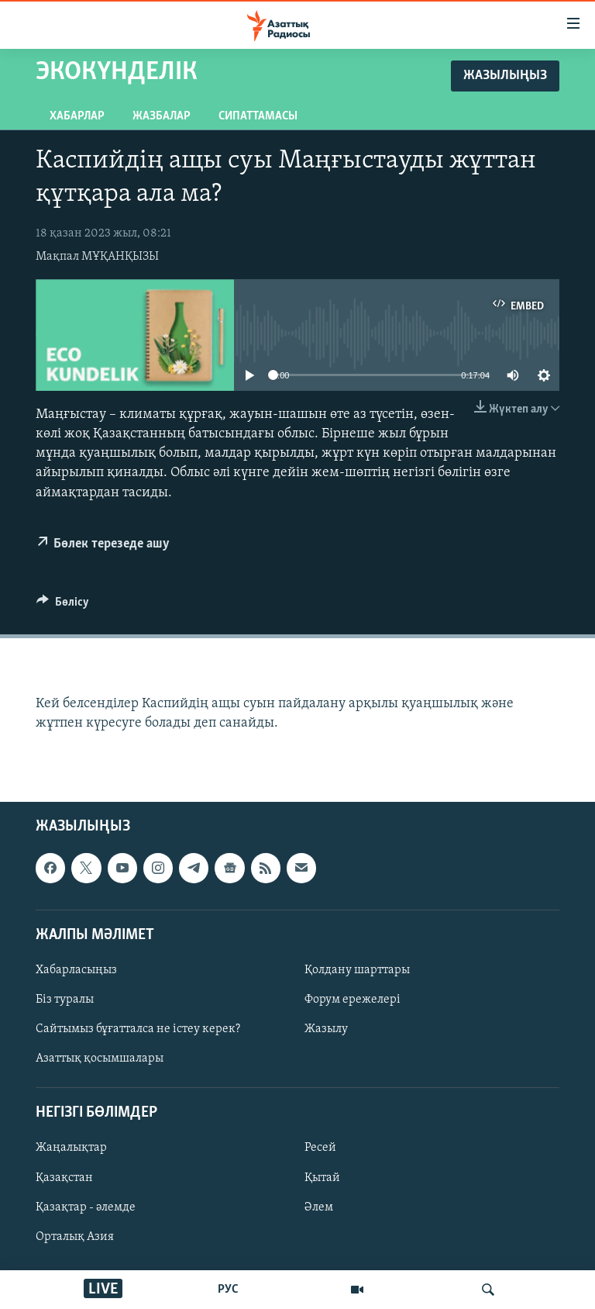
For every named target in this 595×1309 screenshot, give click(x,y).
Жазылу (326, 1029)
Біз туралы (65, 999)
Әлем (318, 1207)
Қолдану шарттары (357, 970)
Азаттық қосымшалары (99, 1058)
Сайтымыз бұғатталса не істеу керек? (138, 1029)
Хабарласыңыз (76, 970)
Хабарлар (77, 116)
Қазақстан (64, 1178)
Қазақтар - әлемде (86, 1207)
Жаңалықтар (71, 1148)
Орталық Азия (75, 1237)
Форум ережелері (352, 999)
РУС (228, 1289)
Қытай (322, 1178)
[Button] (62, 605)
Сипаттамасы (258, 116)
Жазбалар (161, 116)
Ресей (320, 1148)
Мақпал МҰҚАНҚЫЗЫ (97, 256)
